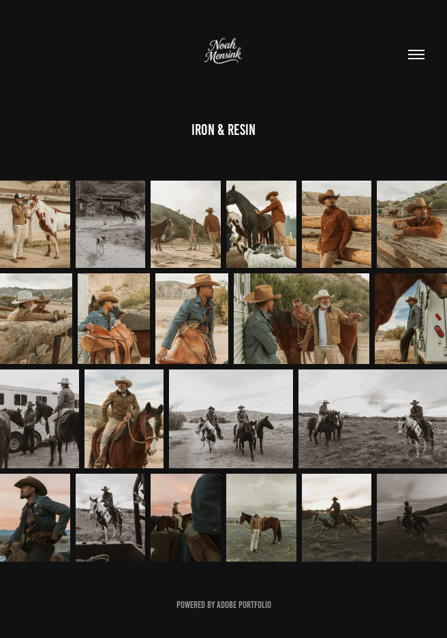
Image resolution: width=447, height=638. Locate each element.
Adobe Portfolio (244, 605)
